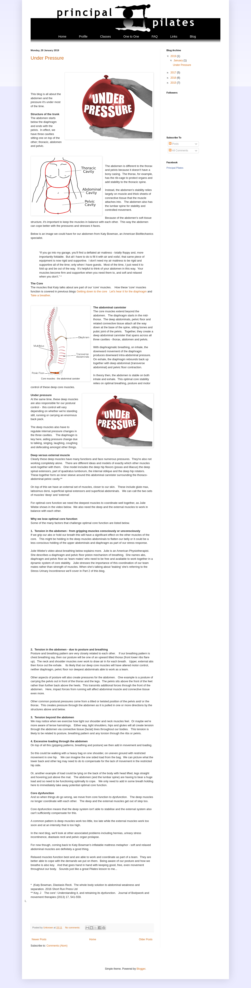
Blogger (140, 968)
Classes (105, 36)
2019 (174, 56)
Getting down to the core (92, 291)
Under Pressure (47, 58)
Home (62, 36)
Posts (174, 143)
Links (173, 36)
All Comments (178, 150)
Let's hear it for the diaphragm (128, 291)
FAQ (155, 36)
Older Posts (145, 939)
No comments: (73, 927)
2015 (174, 82)
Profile (83, 36)
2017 (174, 72)
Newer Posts (39, 939)
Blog (193, 36)
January (179, 60)
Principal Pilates (174, 168)
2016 (174, 77)
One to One (131, 36)
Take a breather (40, 295)
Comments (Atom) (56, 945)
